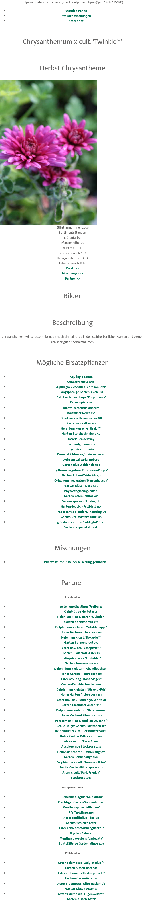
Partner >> (72, 278)
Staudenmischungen (76, 16)
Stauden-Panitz (76, 10)
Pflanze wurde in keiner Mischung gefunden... (76, 562)
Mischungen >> (72, 273)
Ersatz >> (72, 268)
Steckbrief (76, 21)
